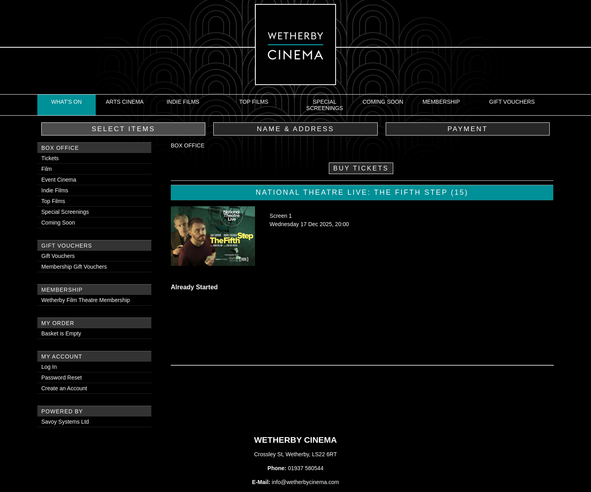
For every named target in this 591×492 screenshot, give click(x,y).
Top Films (253, 102)
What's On (66, 102)
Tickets (50, 158)
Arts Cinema (124, 102)
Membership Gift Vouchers (74, 266)
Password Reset (61, 377)
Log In (49, 367)
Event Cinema (58, 179)
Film (46, 169)
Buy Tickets (361, 168)
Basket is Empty (61, 333)
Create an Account (64, 388)
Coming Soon (383, 102)
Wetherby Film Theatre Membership (85, 300)
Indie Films (182, 102)
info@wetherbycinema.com (305, 482)
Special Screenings (324, 105)
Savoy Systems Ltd (65, 421)
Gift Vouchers (512, 102)
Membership (441, 102)
